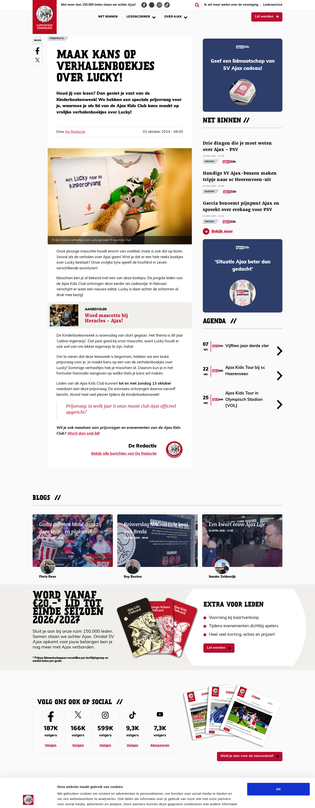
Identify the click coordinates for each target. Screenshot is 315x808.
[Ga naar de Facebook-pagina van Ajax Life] (144, 5)
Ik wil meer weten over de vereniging (231, 5)
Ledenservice (272, 5)
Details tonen (236, 799)
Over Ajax (175, 16)
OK (278, 761)
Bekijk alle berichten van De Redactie (124, 454)
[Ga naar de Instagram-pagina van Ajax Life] (159, 5)
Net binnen (108, 16)
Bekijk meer (218, 231)
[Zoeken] (197, 5)
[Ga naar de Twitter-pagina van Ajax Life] (151, 5)
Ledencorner (141, 16)
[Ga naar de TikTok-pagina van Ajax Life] (167, 5)
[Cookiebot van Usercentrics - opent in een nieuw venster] (28, 799)
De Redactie (75, 132)
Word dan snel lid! (83, 433)
